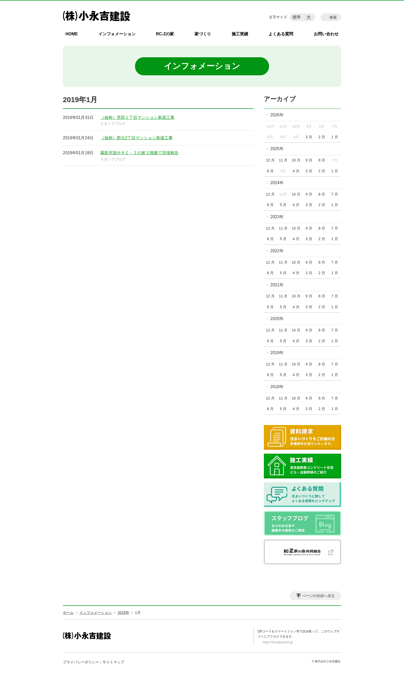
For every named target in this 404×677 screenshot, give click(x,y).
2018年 (277, 387)
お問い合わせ (326, 34)
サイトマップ (113, 662)
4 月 (296, 171)
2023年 (277, 217)
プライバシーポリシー (81, 662)
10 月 (296, 160)
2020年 (277, 318)
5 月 (283, 205)
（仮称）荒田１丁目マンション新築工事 (137, 117)
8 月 (321, 160)
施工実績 (240, 34)
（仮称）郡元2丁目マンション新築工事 (136, 138)
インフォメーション (117, 34)
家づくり (203, 34)
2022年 (277, 251)
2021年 (277, 285)
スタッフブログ (112, 123)
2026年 (277, 115)
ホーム (68, 612)
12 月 (270, 160)
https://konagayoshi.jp (278, 642)
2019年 (277, 352)
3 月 (309, 137)
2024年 (277, 183)
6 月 (270, 171)
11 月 (283, 160)
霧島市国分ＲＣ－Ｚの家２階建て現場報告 (139, 153)
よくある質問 (280, 34)
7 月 (334, 194)
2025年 (277, 148)
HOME (71, 34)
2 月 (321, 137)
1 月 (334, 137)
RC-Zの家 (165, 34)
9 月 (309, 160)
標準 (296, 17)
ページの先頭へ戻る (318, 596)
